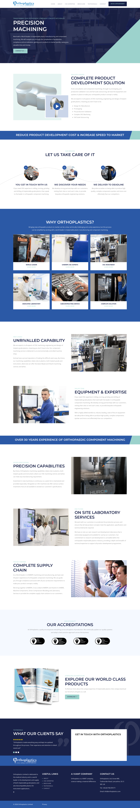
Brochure (81, 4)
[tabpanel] (36, 744)
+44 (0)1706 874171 (109, 788)
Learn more (31, 267)
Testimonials (92, 4)
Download (72, 697)
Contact (103, 4)
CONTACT (47, 788)
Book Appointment (118, 4)
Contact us (20, 51)
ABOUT (46, 778)
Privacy (44, 804)
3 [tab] (18, 752)
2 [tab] (16, 752)
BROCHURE (47, 783)
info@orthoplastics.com (112, 791)
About (60, 4)
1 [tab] (14, 752)
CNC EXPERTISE (70, 4)
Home (53, 4)
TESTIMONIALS (48, 786)
